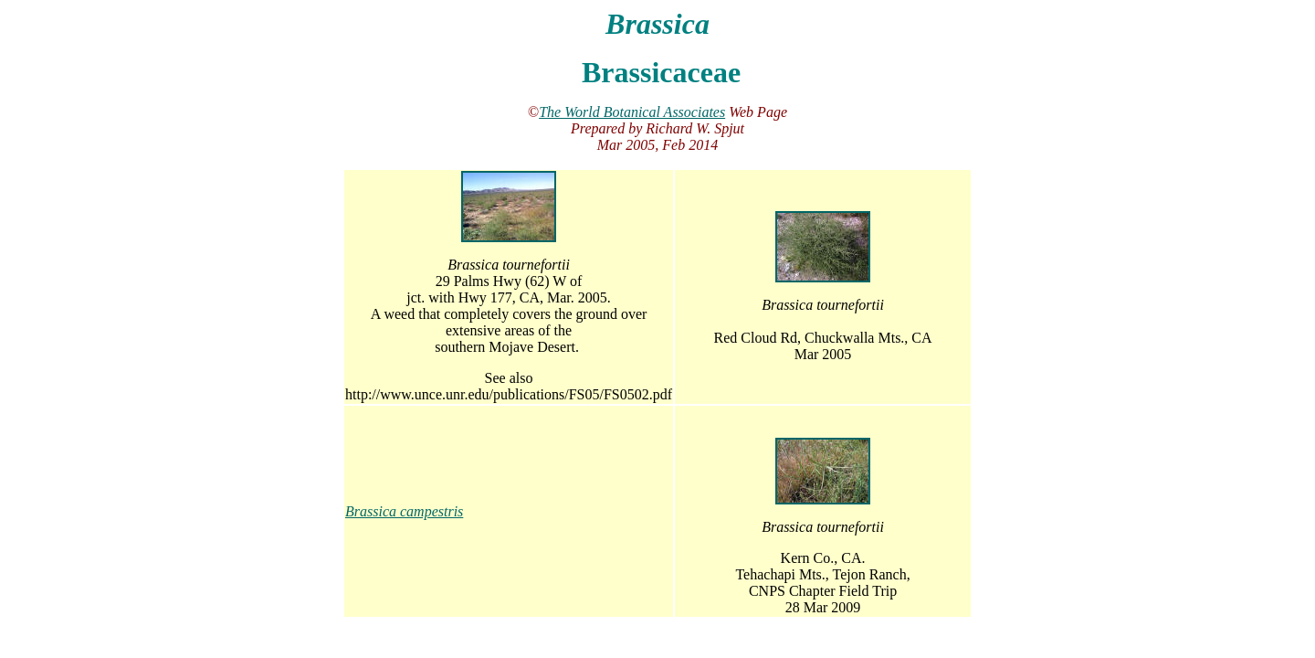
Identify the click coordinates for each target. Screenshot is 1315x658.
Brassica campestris (404, 511)
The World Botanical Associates (632, 112)
